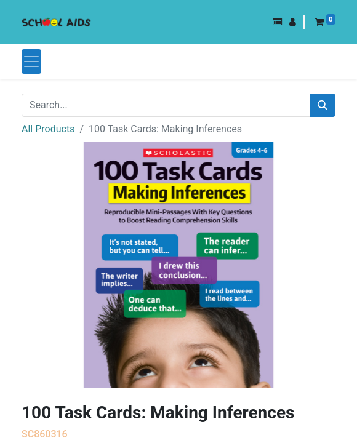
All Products (48, 129)
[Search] (322, 105)
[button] (277, 22)
